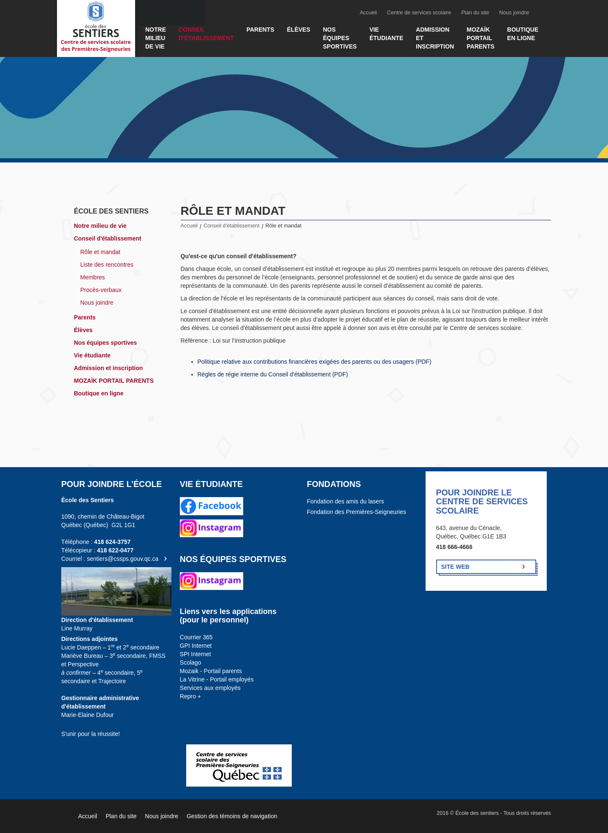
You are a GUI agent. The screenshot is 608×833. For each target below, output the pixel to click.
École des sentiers (111, 211)
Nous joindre (514, 13)
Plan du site (475, 13)
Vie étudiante (386, 33)
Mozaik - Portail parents (211, 671)
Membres (92, 277)
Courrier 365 (196, 637)
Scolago (190, 662)
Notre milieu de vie (155, 38)
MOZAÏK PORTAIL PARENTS (480, 38)
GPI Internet (196, 645)
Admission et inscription (435, 38)
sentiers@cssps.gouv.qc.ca (123, 558)
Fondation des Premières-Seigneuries (356, 511)
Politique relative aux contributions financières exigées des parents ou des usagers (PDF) (315, 361)
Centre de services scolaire (419, 13)
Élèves (298, 29)
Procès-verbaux (101, 290)
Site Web (455, 566)
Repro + (190, 696)
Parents (260, 29)
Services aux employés (210, 687)
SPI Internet (195, 654)
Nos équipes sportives (340, 38)
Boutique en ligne (522, 33)
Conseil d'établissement (206, 33)
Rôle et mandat (100, 252)
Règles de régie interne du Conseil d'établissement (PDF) (273, 374)
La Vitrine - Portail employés (217, 679)
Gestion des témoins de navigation (232, 816)
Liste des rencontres (106, 264)
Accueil (368, 13)
